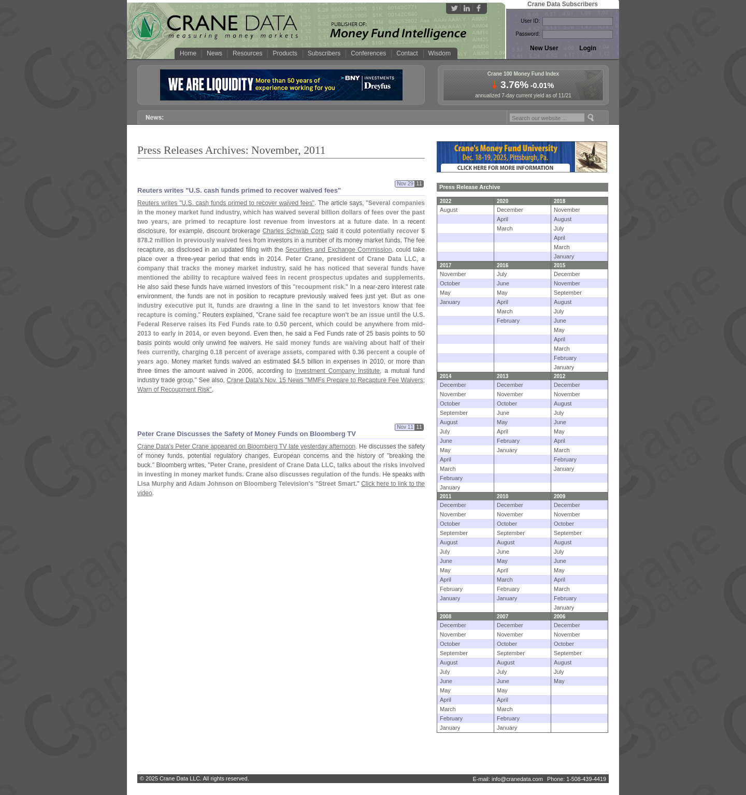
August (448, 210)
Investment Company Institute (337, 370)
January (564, 256)
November (567, 210)
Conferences (368, 53)
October (450, 283)
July (559, 228)
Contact (407, 53)
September (568, 293)
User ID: (530, 21)
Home (188, 53)
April (502, 219)
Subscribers (324, 53)
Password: (527, 34)
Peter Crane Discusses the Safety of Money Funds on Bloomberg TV (246, 434)
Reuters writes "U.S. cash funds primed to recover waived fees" (239, 190)
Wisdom (439, 53)
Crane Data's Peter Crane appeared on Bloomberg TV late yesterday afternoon (246, 446)
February (508, 320)
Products (284, 53)
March (505, 228)
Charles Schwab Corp (293, 231)
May (445, 293)
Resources (247, 53)
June (503, 283)
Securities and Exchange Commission (338, 249)
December (510, 210)
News (214, 53)
